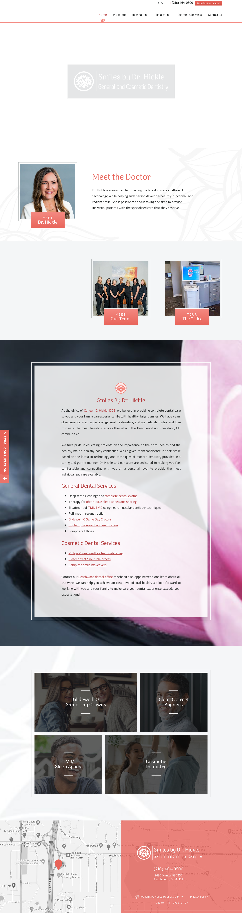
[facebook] (158, 3)
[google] (162, 3)
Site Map (161, 903)
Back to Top (178, 903)
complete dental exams (121, 495)
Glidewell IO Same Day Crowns (90, 519)
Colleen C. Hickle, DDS (99, 410)
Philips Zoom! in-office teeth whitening (96, 553)
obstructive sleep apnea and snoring (111, 501)
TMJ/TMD (95, 507)
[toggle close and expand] (4, 478)
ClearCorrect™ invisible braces (90, 558)
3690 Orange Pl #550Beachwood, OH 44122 (168, 878)
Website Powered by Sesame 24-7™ (159, 897)
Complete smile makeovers (88, 564)
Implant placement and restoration (93, 525)
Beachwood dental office (95, 576)
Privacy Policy (199, 896)
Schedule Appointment (208, 3)
